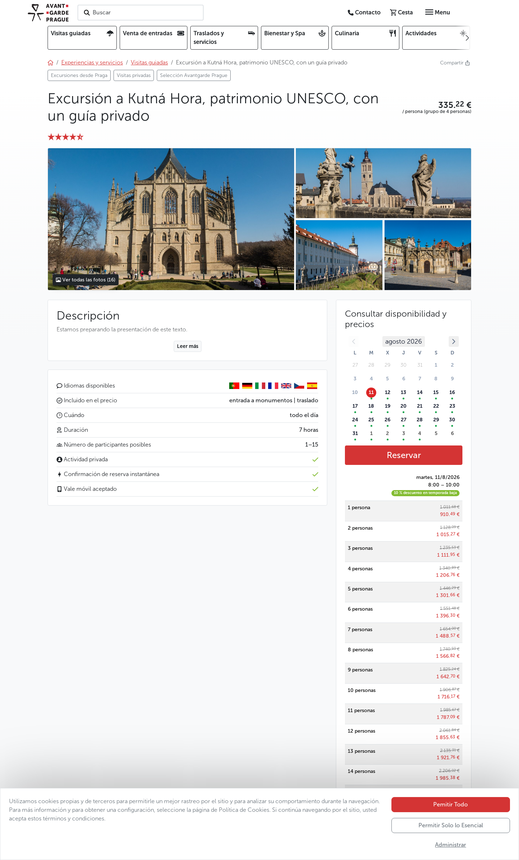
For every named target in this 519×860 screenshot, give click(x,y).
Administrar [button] (450, 850)
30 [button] (452, 420)
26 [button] (387, 420)
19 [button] (387, 406)
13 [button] (403, 392)
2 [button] (452, 365)
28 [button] (420, 420)
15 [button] (436, 392)
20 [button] (403, 406)
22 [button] (436, 406)
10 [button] (355, 392)
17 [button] (355, 406)
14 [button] (420, 392)
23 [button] (452, 406)
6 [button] (403, 379)
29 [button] (436, 420)
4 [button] (371, 379)
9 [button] (452, 379)
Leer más (187, 346)
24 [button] (355, 420)
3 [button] (355, 379)
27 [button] (404, 420)
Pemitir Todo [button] (450, 810)
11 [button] (371, 392)
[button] (436, 105)
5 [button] (387, 379)
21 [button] (419, 406)
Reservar (404, 455)
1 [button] (436, 365)
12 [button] (387, 392)
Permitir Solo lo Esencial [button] (450, 831)
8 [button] (436, 379)
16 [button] (452, 392)
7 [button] (419, 379)
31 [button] (355, 433)
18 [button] (371, 406)
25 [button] (371, 420)
